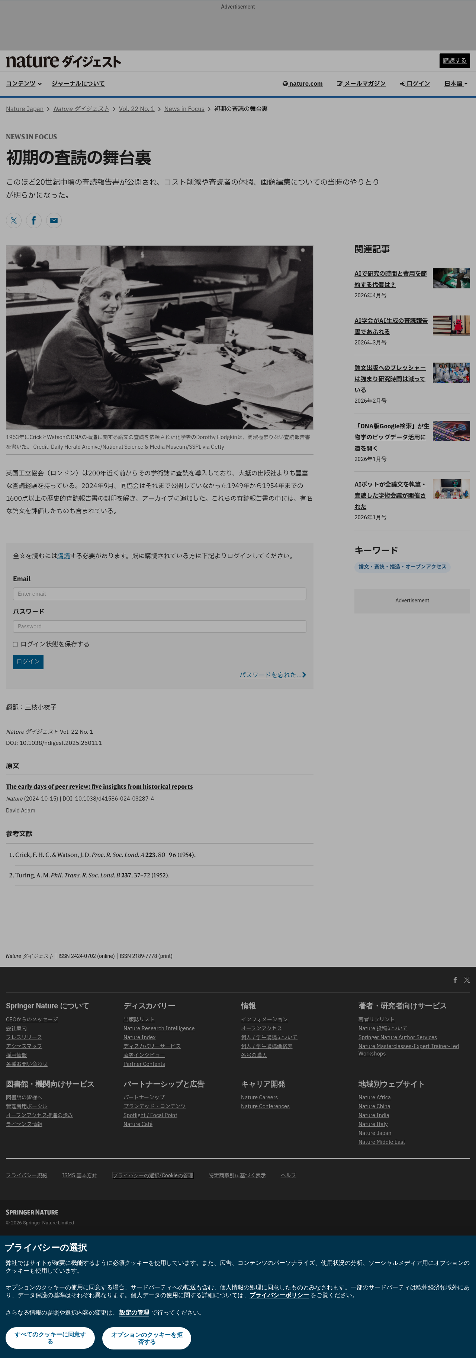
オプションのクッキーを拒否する (147, 1339)
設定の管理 (134, 1312)
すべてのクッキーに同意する (50, 1339)
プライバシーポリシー (279, 1295)
